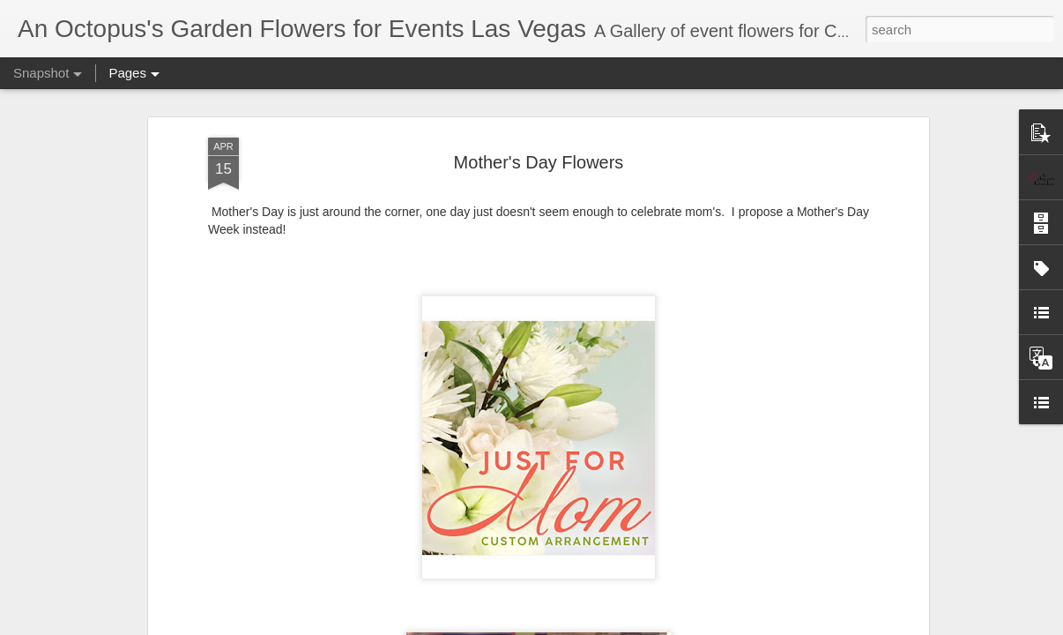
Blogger (808, 625)
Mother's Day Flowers (539, 133)
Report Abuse (858, 625)
